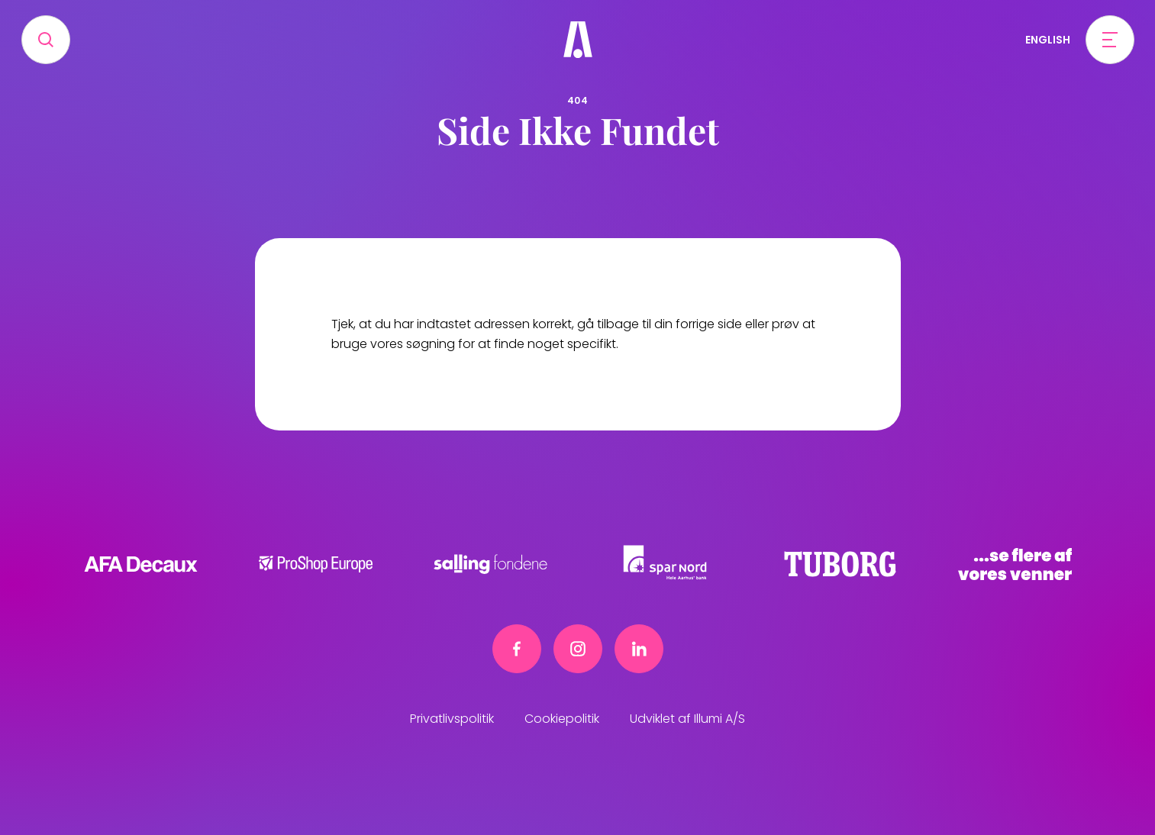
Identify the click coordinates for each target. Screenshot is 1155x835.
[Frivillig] (578, 39)
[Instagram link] (577, 648)
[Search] (45, 39)
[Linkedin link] (639, 648)
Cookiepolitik (561, 718)
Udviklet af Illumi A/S (687, 718)
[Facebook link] (516, 648)
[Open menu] (1110, 39)
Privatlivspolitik (452, 718)
